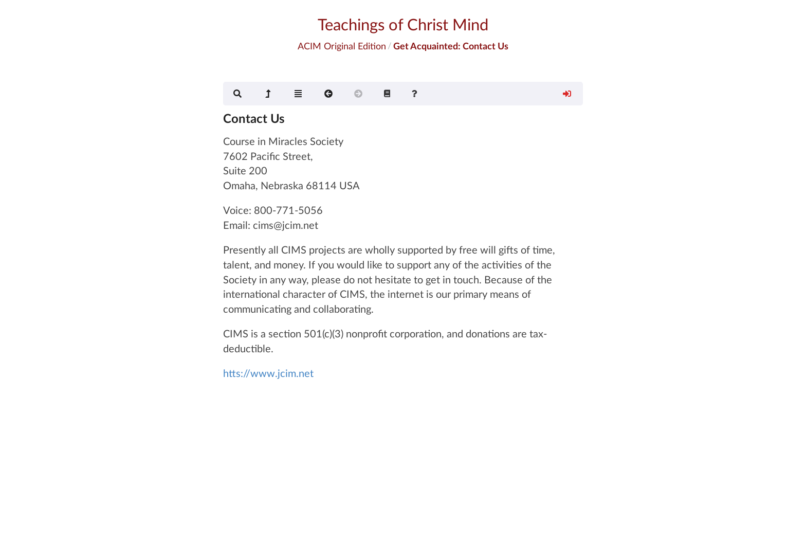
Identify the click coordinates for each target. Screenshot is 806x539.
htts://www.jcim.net (268, 373)
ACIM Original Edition (342, 45)
